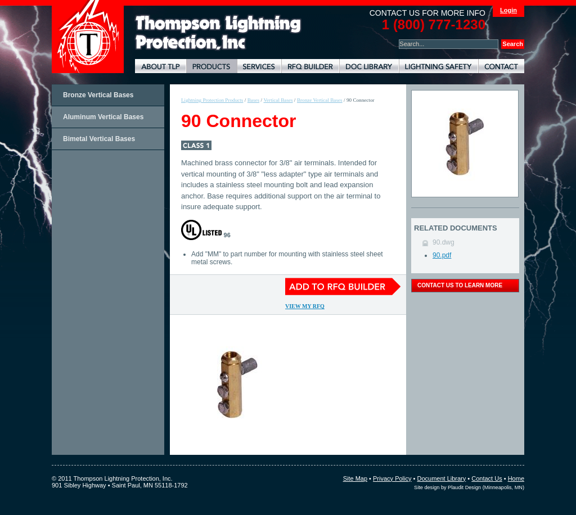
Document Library (369, 66)
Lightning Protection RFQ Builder (310, 66)
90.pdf (442, 255)
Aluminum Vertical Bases (103, 117)
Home (516, 478)
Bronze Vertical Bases (98, 95)
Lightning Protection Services (259, 66)
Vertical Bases (277, 100)
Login (508, 10)
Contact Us (486, 478)
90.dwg (443, 242)
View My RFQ (305, 306)
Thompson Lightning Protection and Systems (88, 36)
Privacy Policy (392, 478)
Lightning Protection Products (211, 66)
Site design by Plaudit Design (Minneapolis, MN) (469, 487)
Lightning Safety (438, 66)
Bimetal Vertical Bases (99, 139)
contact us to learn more (459, 285)
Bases (253, 100)
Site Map (355, 478)
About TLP (160, 66)
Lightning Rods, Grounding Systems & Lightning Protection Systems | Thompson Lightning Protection (218, 32)
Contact (501, 66)
